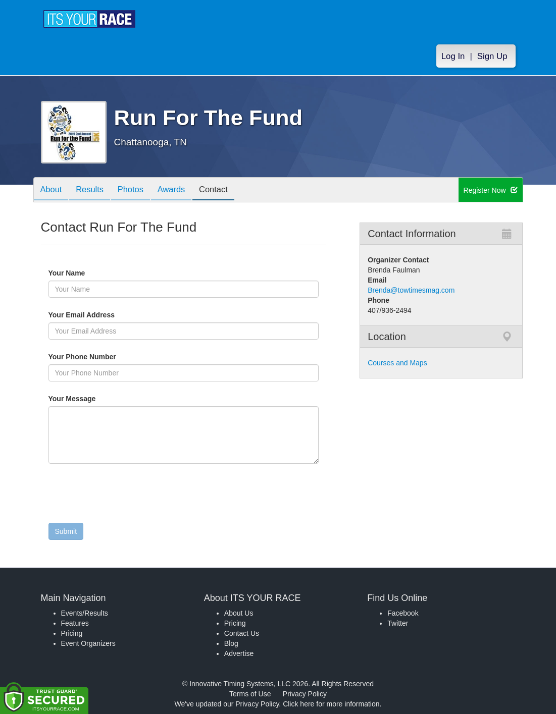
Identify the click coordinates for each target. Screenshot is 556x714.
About (52, 190)
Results (93, 190)
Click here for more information (331, 704)
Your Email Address (120, 315)
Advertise (239, 653)
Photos (137, 190)
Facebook (402, 613)
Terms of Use (250, 694)
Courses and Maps (397, 363)
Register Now (491, 190)
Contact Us (241, 633)
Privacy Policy (305, 694)
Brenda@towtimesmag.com (411, 290)
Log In (453, 56)
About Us (239, 613)
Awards (181, 190)
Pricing (72, 633)
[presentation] (125, 495)
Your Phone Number (82, 357)
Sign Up (492, 56)
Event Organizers (88, 643)
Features (75, 623)
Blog (231, 643)
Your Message (89, 399)
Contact (225, 190)
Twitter (397, 623)
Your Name (84, 273)
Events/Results (84, 613)
